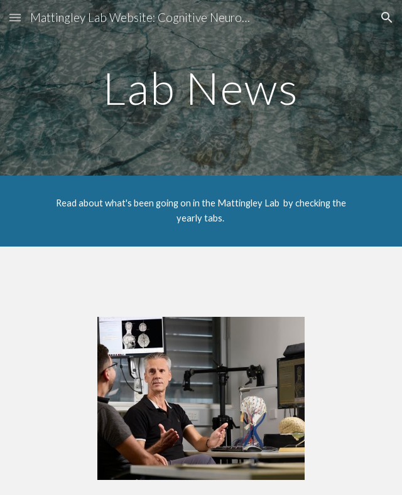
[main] (200, 88)
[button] (15, 17)
